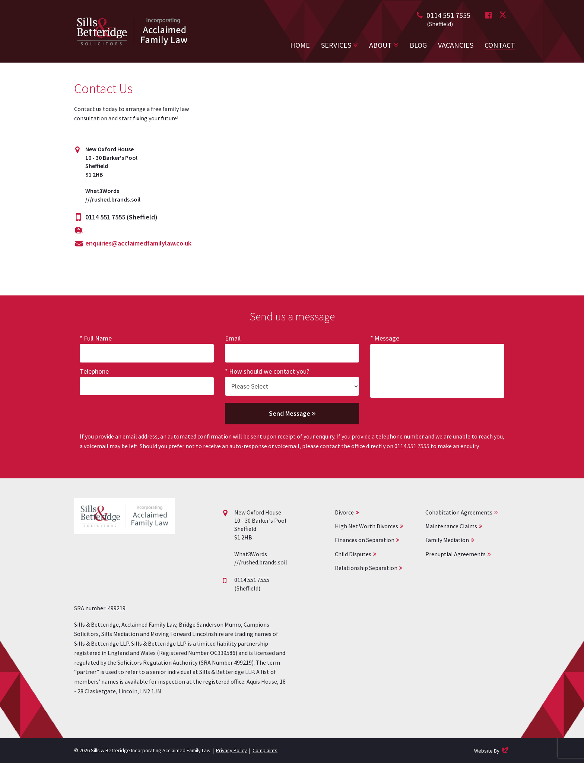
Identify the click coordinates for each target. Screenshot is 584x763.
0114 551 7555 (448, 15)
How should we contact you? (269, 371)
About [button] (380, 45)
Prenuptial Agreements (455, 554)
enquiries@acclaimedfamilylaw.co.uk (138, 243)
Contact (500, 45)
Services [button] (336, 45)
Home (300, 45)
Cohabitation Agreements (458, 512)
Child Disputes (353, 554)
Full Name (98, 338)
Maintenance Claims (451, 526)
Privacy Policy (231, 750)
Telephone (94, 371)
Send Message (292, 413)
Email (233, 338)
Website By (492, 750)
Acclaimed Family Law (132, 31)
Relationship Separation (366, 568)
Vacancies (455, 45)
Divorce (344, 512)
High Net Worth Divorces (366, 526)
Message (386, 338)
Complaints (265, 750)
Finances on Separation (364, 540)
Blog (418, 45)
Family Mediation (447, 540)
